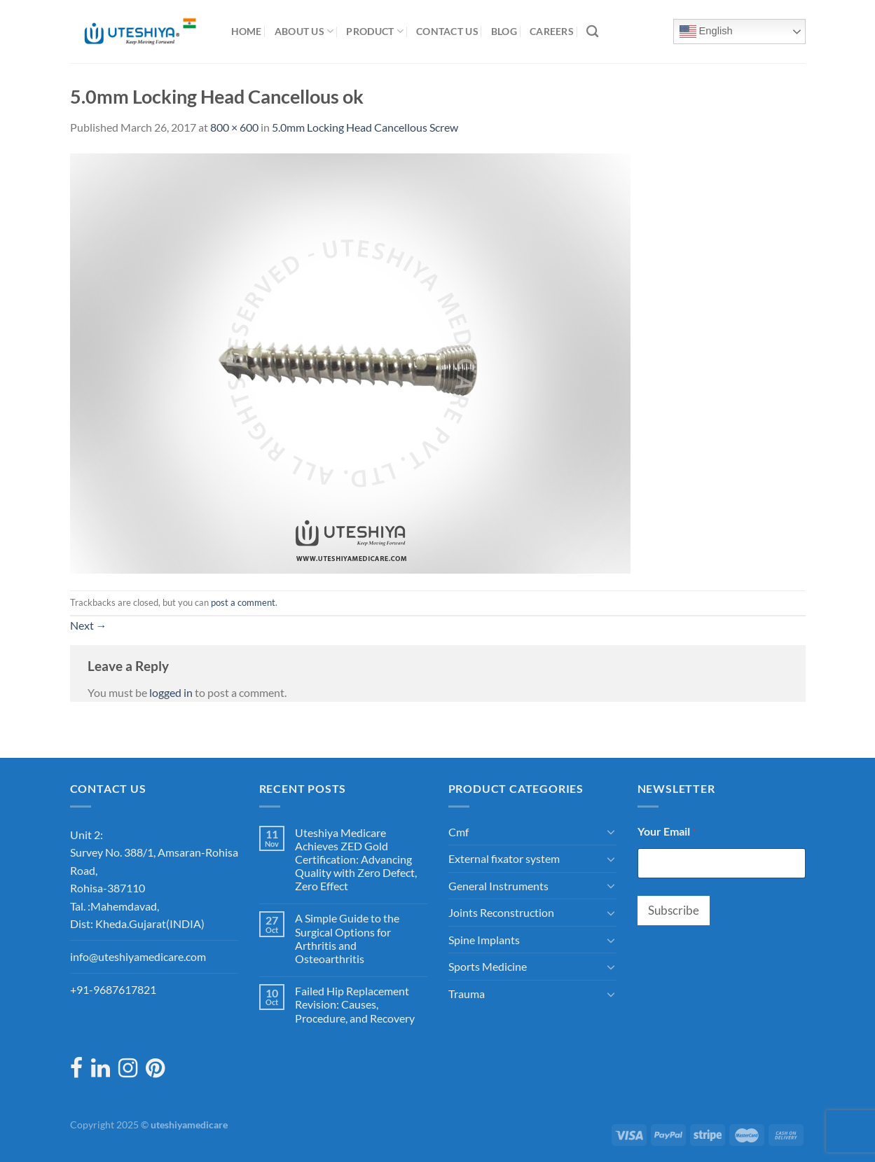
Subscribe (673, 910)
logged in (171, 692)
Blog (504, 31)
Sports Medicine (487, 966)
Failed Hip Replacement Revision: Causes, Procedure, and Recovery (355, 1004)
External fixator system (504, 858)
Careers (552, 31)
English (706, 31)
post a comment (243, 602)
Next (88, 625)
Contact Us (447, 31)
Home (246, 31)
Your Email (667, 831)
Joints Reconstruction (501, 912)
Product (375, 31)
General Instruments (498, 885)
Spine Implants (484, 939)
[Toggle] (610, 831)
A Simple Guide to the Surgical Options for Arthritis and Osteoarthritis (347, 938)
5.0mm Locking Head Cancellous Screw (365, 127)
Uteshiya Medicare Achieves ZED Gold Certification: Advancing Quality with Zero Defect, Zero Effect (356, 859)
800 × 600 (234, 127)
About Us (304, 31)
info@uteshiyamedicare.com (138, 956)
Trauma (466, 993)
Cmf (458, 831)
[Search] (592, 32)
